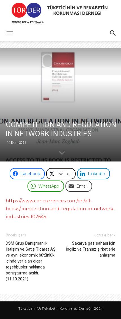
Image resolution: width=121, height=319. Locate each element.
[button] (10, 33)
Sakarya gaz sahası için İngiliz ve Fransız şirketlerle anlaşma (90, 249)
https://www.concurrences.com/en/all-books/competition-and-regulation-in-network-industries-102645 (60, 208)
